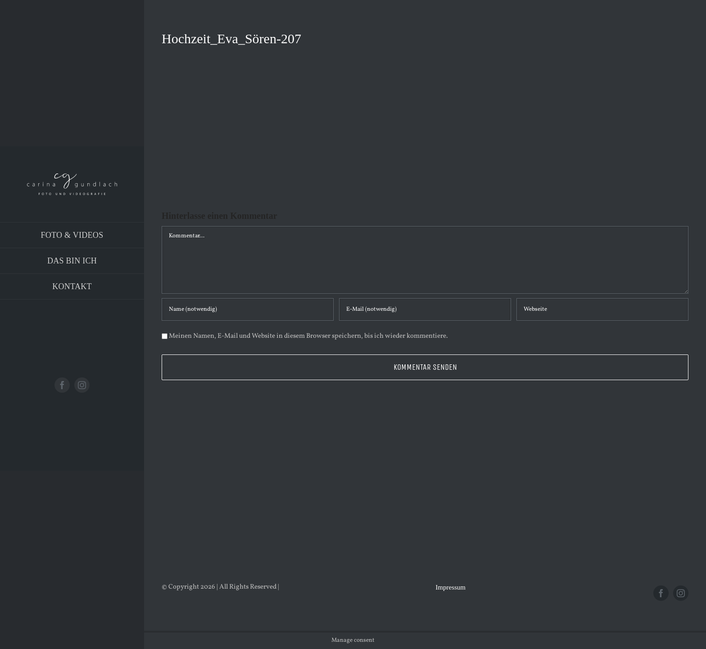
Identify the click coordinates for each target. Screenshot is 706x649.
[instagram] (82, 385)
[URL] (602, 309)
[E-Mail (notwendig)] (425, 309)
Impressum (450, 587)
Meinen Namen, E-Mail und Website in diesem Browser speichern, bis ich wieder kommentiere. (308, 336)
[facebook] (62, 385)
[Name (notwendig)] (248, 309)
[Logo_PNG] (72, 177)
